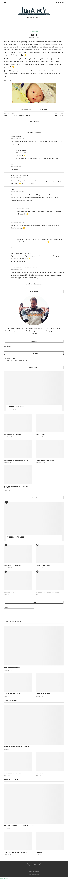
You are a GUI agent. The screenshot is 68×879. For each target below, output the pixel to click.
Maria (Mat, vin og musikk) (20, 175)
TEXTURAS (39, 852)
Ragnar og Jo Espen (17, 220)
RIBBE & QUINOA (40, 434)
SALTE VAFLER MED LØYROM (12, 434)
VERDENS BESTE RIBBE (15, 407)
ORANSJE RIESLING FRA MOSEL (13, 773)
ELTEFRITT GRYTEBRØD (43, 565)
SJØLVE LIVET (14, 24)
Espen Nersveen (21, 150)
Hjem (5, 24)
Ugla (12, 248)
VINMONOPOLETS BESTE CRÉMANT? (17, 746)
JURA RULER (39, 773)
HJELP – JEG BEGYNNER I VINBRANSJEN (15, 852)
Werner (13, 164)
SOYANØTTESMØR (9, 592)
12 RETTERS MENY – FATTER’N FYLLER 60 (19, 826)
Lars (12, 189)
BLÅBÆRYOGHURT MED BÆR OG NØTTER (16, 460)
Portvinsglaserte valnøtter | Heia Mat (24, 267)
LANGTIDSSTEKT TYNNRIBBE (12, 565)
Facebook (7, 346)
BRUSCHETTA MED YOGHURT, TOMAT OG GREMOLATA (16, 486)
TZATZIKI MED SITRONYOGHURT (45, 460)
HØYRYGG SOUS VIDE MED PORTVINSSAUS (48, 592)
